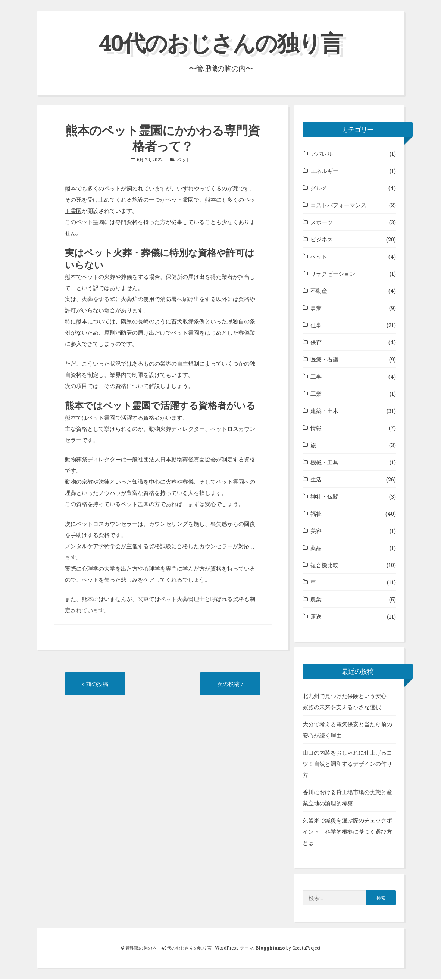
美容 (316, 530)
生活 (316, 479)
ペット (183, 159)
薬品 (316, 548)
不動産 (318, 290)
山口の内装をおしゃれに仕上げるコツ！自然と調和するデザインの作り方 (347, 764)
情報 (316, 428)
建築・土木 (324, 410)
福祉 (316, 513)
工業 (316, 393)
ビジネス (321, 239)
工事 (316, 376)
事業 (316, 308)
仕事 (316, 325)
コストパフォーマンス (338, 205)
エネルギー (324, 170)
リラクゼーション (332, 273)
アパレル (321, 153)
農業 (316, 599)
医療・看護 (324, 359)
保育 (316, 342)
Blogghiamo (270, 948)
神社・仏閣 (324, 496)
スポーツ (321, 222)
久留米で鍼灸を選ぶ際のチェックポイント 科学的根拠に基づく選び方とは (347, 831)
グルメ (318, 188)
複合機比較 (324, 565)
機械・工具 (324, 462)
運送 (316, 616)
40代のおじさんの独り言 (220, 42)
